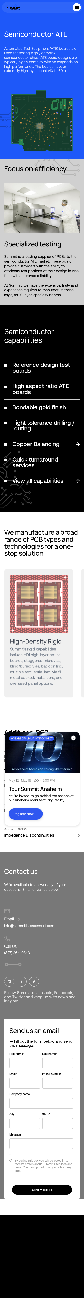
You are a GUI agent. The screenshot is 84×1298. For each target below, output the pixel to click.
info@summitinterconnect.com (29, 925)
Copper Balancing (46, 444)
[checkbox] (41, 1167)
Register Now (26, 814)
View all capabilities (46, 481)
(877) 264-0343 (17, 953)
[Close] (73, 738)
